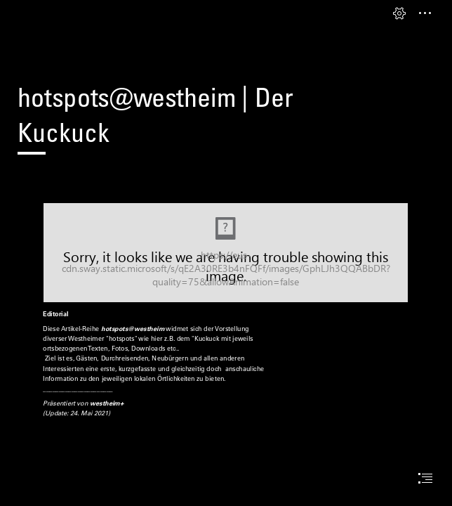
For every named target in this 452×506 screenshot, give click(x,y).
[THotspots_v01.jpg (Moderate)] (225, 252)
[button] (399, 13)
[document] (226, 253)
